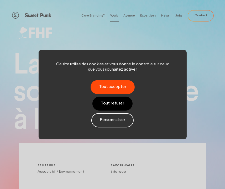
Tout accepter (112, 87)
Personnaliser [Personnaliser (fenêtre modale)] (112, 120)
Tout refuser (112, 103)
